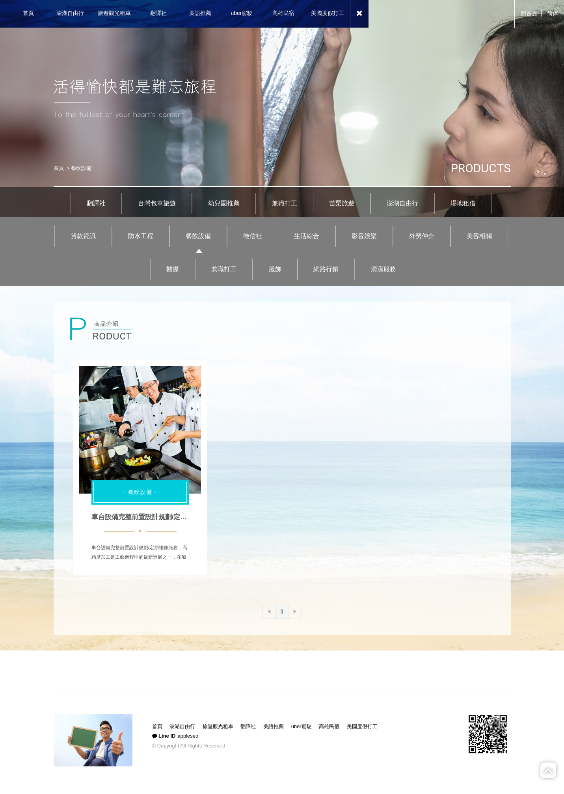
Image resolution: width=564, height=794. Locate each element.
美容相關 (479, 236)
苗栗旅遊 (341, 203)
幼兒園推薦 (224, 203)
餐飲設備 (198, 236)
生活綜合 (306, 236)
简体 (552, 13)
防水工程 (140, 236)
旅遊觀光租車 (218, 726)
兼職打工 (284, 203)
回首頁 (529, 13)
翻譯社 (96, 203)
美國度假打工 (362, 726)
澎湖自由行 (402, 203)
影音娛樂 (364, 236)
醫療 (172, 269)
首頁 (59, 168)
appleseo (187, 736)
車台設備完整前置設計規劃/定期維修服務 (152, 517)
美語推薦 (273, 726)
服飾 (275, 269)
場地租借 (463, 203)
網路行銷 (326, 269)
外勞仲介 (421, 236)
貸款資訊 (83, 236)
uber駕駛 (301, 726)
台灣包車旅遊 (157, 203)
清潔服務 (383, 269)
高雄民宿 (329, 726)
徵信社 (252, 236)
